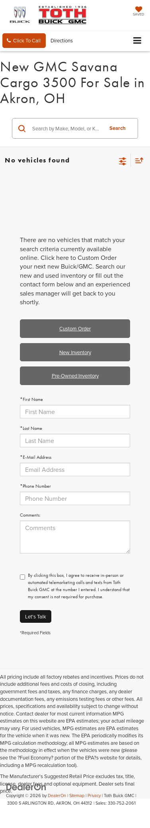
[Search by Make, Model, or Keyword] (66, 128)
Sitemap (76, 795)
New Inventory (75, 352)
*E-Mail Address (35, 457)
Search (117, 128)
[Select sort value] (137, 160)
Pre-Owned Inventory (75, 375)
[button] (24, 40)
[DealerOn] (26, 786)
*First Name (31, 399)
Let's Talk (35, 616)
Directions (62, 40)
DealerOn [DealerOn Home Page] (57, 795)
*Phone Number (35, 486)
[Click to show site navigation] (137, 41)
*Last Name (31, 428)
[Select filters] (123, 160)
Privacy (94, 795)
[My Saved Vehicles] (138, 12)
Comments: (30, 515)
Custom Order (75, 328)
